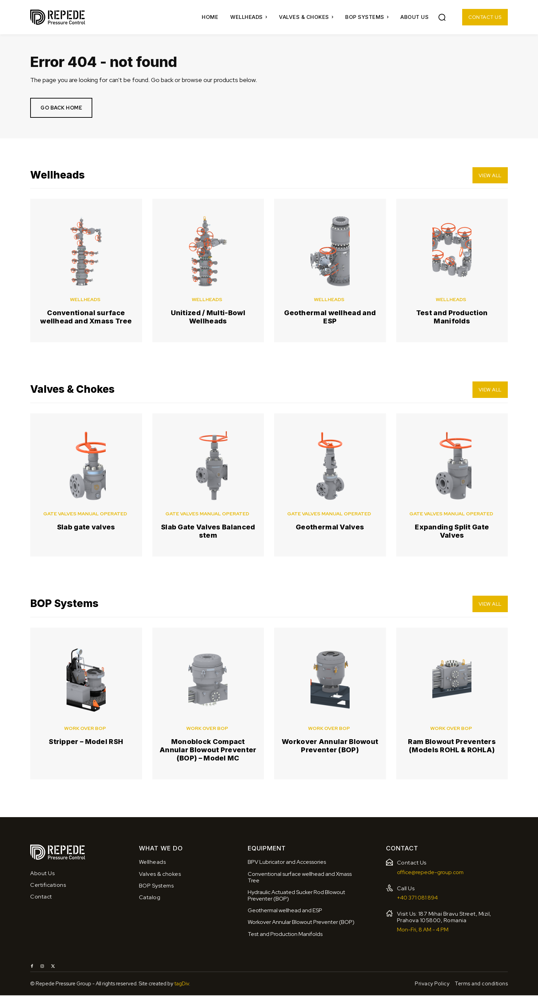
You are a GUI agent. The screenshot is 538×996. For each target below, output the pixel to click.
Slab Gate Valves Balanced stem (208, 532)
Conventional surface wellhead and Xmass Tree (86, 317)
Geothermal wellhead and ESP (330, 317)
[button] (442, 17)
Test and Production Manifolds (452, 317)
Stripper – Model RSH (86, 742)
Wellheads (85, 300)
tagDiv (181, 984)
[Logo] (57, 17)
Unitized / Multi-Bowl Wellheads (208, 317)
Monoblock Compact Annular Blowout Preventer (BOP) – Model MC (208, 750)
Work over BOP (85, 728)
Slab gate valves (86, 528)
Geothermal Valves (330, 528)
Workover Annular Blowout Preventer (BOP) (330, 746)
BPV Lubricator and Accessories (287, 863)
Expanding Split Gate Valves (452, 532)
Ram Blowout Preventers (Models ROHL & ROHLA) (452, 746)
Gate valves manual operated (85, 514)
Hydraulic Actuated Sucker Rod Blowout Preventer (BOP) (296, 896)
